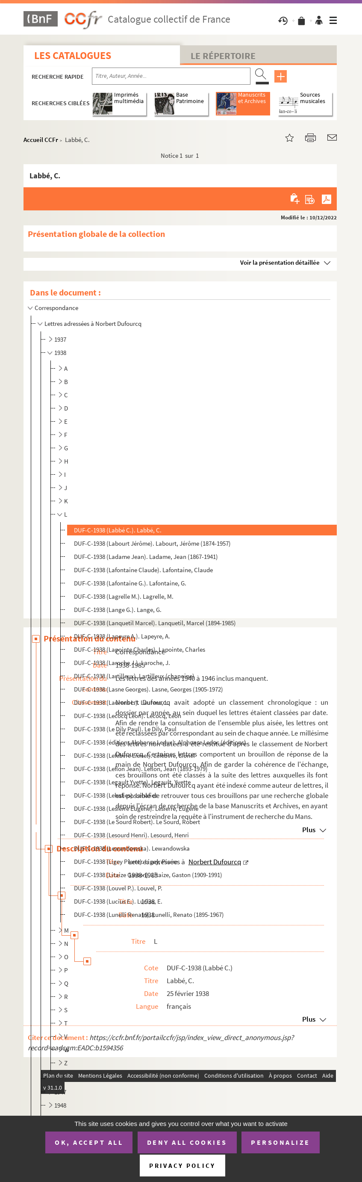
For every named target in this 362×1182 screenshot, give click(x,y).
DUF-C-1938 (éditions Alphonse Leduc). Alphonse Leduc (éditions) (160, 742)
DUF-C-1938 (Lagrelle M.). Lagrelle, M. (124, 596)
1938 (60, 353)
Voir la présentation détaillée (280, 262)
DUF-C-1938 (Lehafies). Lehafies (115, 795)
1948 (60, 1105)
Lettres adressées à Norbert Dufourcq (92, 323)
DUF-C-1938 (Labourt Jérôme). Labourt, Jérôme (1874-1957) (152, 543)
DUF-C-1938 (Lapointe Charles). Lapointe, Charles (139, 649)
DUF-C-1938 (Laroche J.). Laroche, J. (122, 663)
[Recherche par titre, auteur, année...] (171, 76)
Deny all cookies (187, 1142)
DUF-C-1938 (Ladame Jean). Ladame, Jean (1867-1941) (146, 557)
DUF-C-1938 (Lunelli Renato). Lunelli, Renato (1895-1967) (149, 914)
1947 (60, 1092)
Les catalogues (72, 55)
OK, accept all (89, 1142)
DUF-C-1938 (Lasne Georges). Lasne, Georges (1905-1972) (148, 689)
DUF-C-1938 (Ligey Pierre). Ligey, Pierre (125, 861)
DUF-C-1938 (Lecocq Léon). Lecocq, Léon (127, 716)
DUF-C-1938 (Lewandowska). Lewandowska (132, 848)
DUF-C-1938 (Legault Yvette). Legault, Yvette (132, 782)
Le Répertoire (223, 56)
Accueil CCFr (41, 140)
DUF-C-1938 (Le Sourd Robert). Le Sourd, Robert (137, 822)
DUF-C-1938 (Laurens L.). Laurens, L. (121, 702)
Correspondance (57, 308)
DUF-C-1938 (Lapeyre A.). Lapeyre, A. (122, 636)
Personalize (280, 1142)
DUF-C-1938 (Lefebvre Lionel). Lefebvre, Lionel (134, 755)
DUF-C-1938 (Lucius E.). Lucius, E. (118, 901)
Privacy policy (182, 1165)
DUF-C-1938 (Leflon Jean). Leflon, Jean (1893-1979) (141, 769)
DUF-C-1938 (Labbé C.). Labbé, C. (118, 530)
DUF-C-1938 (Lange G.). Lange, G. (118, 610)
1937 (60, 339)
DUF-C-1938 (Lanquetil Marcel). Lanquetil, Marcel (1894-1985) (155, 623)
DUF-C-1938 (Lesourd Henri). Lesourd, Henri (131, 835)
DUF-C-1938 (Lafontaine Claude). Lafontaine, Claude (143, 570)
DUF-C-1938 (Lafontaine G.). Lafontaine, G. (130, 583)
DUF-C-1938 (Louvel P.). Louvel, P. (118, 888)
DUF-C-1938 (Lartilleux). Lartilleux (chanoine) (134, 676)
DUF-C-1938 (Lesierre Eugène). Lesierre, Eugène (136, 808)
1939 (60, 1079)
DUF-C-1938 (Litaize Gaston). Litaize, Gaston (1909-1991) (148, 875)
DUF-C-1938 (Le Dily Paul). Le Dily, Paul (125, 729)
